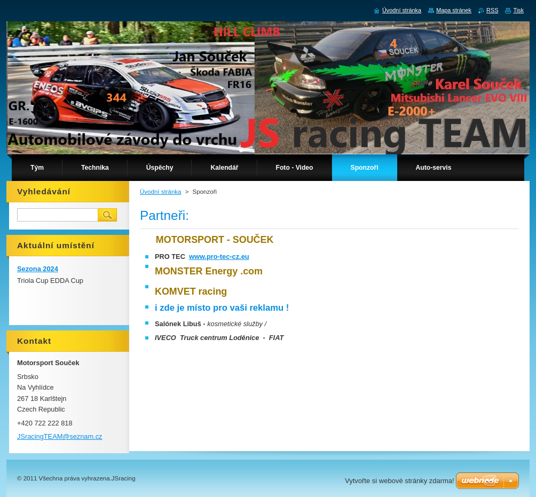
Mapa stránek (453, 10)
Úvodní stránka (160, 191)
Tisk (518, 10)
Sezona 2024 (37, 269)
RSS (492, 10)
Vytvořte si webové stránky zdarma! (399, 481)
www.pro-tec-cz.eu (219, 257)
